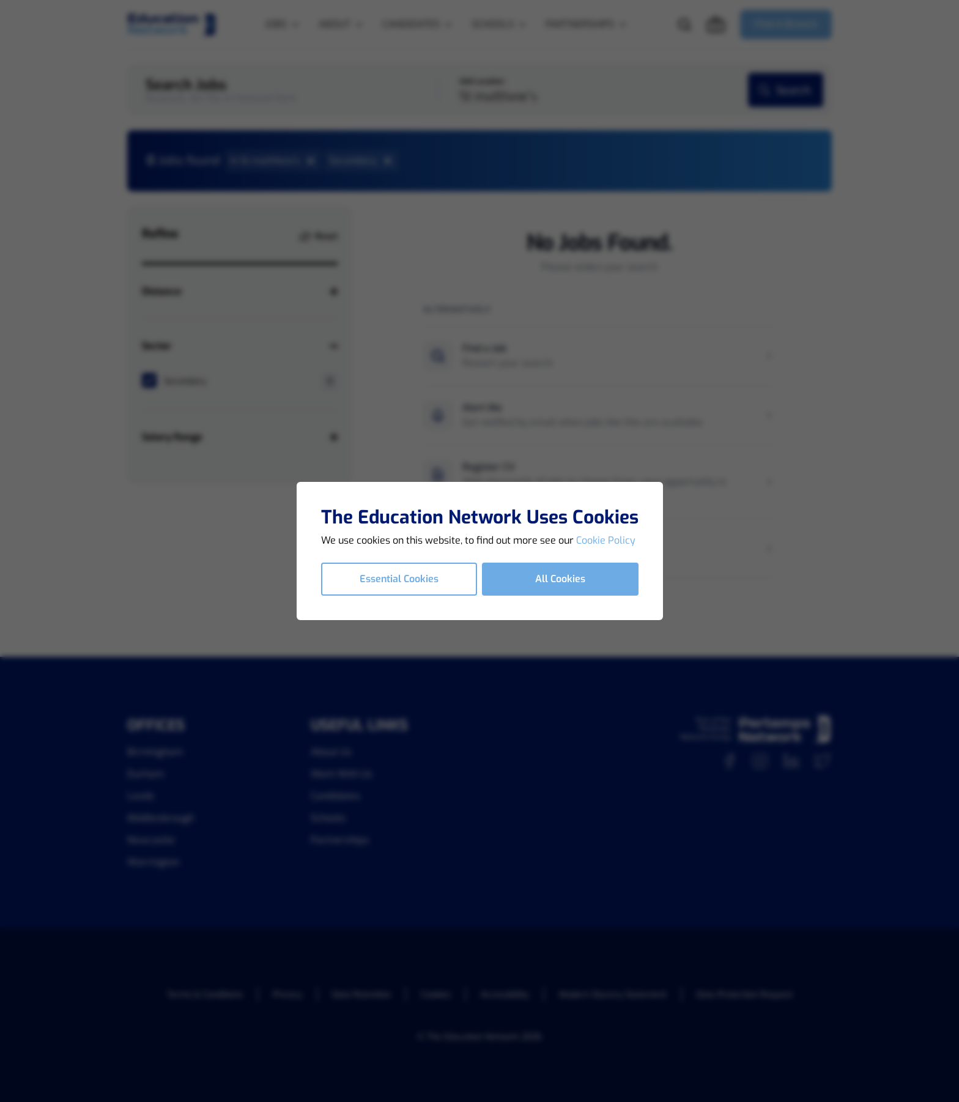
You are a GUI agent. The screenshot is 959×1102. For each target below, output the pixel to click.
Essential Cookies (399, 578)
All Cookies (560, 578)
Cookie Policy (605, 540)
